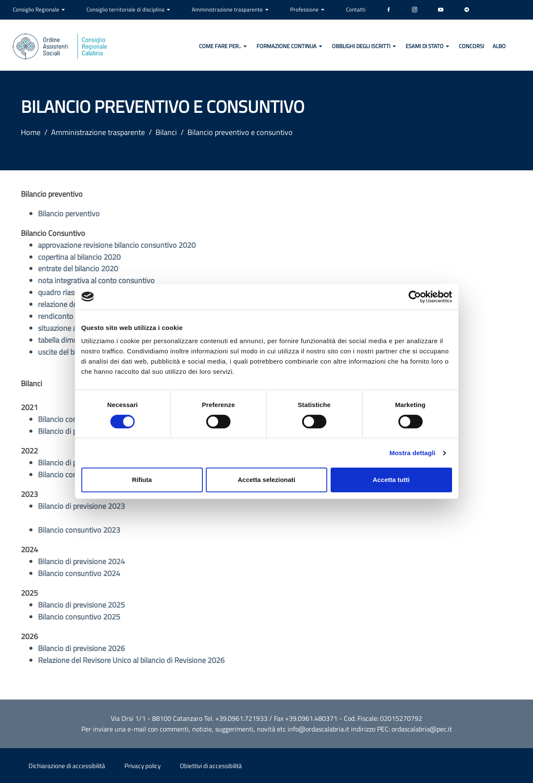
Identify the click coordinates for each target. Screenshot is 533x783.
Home (30, 132)
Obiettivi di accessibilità (211, 766)
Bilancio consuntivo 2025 (79, 616)
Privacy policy (142, 766)
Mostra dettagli (412, 452)
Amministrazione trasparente (98, 132)
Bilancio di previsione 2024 (81, 561)
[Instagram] (415, 10)
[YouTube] (441, 10)
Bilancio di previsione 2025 (81, 605)
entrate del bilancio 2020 (78, 268)
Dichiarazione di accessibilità (67, 766)
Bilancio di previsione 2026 (81, 648)
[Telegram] (467, 10)
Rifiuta (142, 479)
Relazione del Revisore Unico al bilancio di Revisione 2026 (131, 660)
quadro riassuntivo (68, 292)
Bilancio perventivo (69, 213)
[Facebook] (389, 10)
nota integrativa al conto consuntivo (96, 280)
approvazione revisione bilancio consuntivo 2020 (117, 245)
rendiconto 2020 (65, 316)
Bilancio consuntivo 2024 (79, 573)
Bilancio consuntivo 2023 (79, 530)
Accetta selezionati (266, 479)
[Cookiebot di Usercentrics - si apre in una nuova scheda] (414, 296)
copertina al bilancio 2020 (79, 257)
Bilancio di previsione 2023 (81, 506)
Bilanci (166, 132)
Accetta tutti (391, 479)
